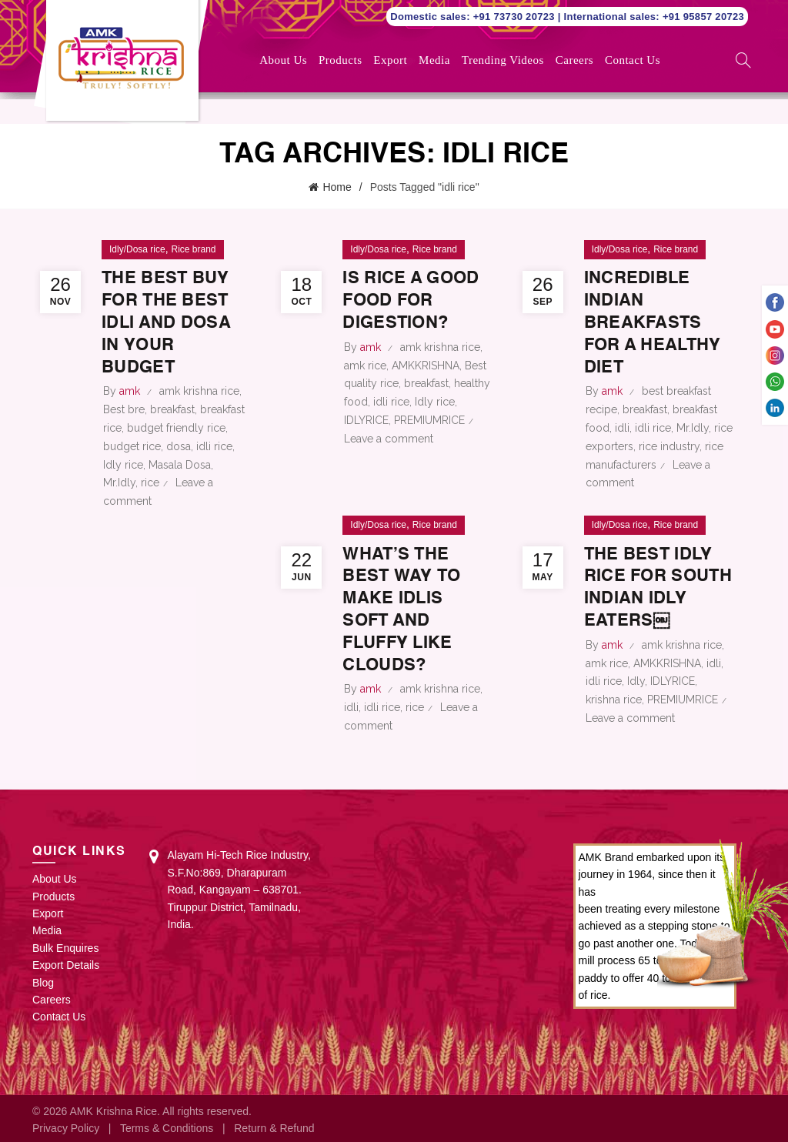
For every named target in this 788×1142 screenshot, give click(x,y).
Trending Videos (503, 60)
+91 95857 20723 (703, 16)
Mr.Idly (119, 481)
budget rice (132, 445)
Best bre (124, 408)
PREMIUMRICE (429, 441)
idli (622, 426)
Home (336, 186)
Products (340, 60)
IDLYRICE (366, 441)
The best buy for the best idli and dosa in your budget (172, 321)
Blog (43, 980)
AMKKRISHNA (425, 385)
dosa (178, 445)
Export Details (65, 963)
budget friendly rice (176, 426)
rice (150, 481)
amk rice (365, 385)
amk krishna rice (199, 389)
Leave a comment (388, 458)
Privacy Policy (65, 1126)
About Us (283, 60)
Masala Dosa (180, 462)
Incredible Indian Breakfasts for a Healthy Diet (652, 321)
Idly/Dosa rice (137, 247)
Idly (636, 679)
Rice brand (193, 247)
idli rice (214, 445)
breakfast (172, 408)
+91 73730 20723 (515, 16)
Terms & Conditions (166, 1126)
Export (390, 60)
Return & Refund (274, 1126)
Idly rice (123, 462)
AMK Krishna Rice (113, 1109)
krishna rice (614, 698)
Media (434, 60)
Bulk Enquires (65, 946)
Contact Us (632, 60)
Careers (574, 60)
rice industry (669, 445)
